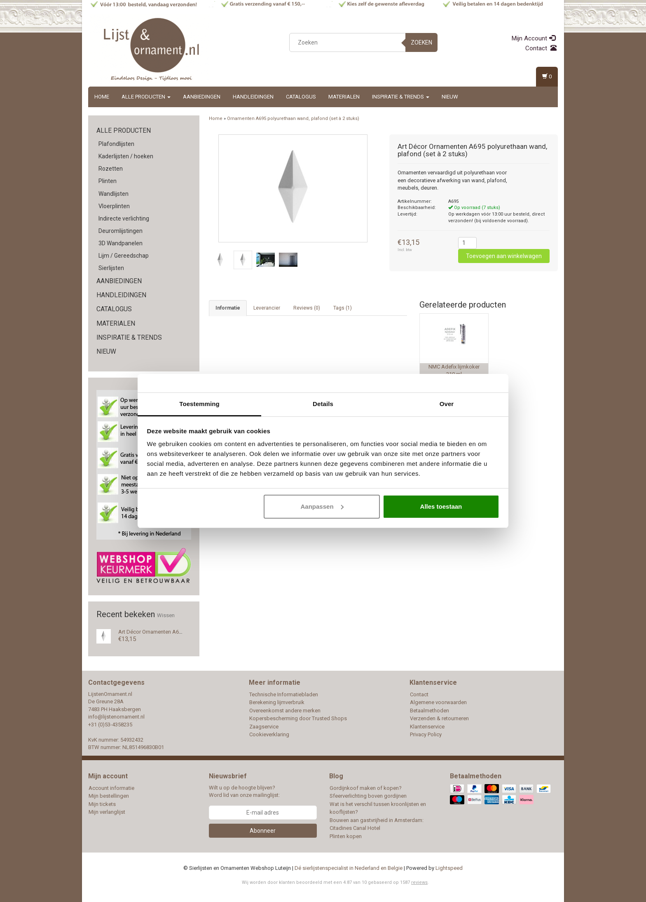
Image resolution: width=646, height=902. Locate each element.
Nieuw (450, 97)
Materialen (344, 97)
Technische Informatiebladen (283, 694)
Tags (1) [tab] (342, 308)
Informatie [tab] (227, 308)
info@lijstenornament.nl (116, 717)
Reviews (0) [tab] (306, 308)
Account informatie (111, 788)
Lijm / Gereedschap (123, 255)
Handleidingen (253, 97)
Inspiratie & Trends (400, 97)
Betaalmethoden (429, 710)
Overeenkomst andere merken (285, 710)
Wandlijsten (113, 193)
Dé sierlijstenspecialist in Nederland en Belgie (349, 868)
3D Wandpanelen (120, 243)
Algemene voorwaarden (438, 702)
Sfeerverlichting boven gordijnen (368, 796)
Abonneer (263, 830)
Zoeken (421, 42)
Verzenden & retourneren (439, 718)
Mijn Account (533, 38)
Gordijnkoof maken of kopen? (366, 788)
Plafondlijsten (116, 144)
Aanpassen (322, 506)
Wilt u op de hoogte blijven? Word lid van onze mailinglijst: (244, 792)
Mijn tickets (102, 804)
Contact (541, 48)
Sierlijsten (111, 268)
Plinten (107, 181)
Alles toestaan (441, 506)
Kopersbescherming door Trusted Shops (298, 718)
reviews (419, 882)
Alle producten (146, 97)
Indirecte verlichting (123, 218)
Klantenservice (427, 726)
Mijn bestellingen (109, 796)
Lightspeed (449, 868)
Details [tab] (323, 403)
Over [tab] (447, 403)
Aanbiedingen (201, 97)
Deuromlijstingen (120, 231)
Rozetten (110, 168)
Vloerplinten (114, 206)
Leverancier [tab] (266, 308)
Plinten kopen (346, 836)
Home (101, 97)
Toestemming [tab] (199, 403)
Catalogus (301, 97)
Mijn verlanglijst (107, 812)
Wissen (166, 615)
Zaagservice (264, 726)
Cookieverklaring (269, 734)
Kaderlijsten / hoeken (125, 156)
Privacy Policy (426, 734)
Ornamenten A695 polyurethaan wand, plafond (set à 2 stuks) (293, 118)
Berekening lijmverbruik (276, 702)
